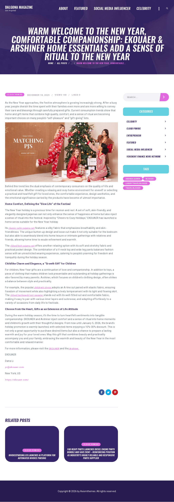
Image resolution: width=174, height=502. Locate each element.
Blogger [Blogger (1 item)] (150, 179)
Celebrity (132, 121)
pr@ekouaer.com (15, 367)
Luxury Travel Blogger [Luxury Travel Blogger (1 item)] (136, 184)
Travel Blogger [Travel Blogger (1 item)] (133, 188)
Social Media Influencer (139, 150)
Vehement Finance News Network (144, 157)
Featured (131, 143)
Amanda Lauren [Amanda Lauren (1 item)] (133, 179)
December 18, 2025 (38, 95)
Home (50, 63)
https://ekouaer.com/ (17, 379)
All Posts (62, 63)
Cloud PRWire (14, 95)
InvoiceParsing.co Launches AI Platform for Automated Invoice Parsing (32, 456)
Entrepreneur (134, 136)
